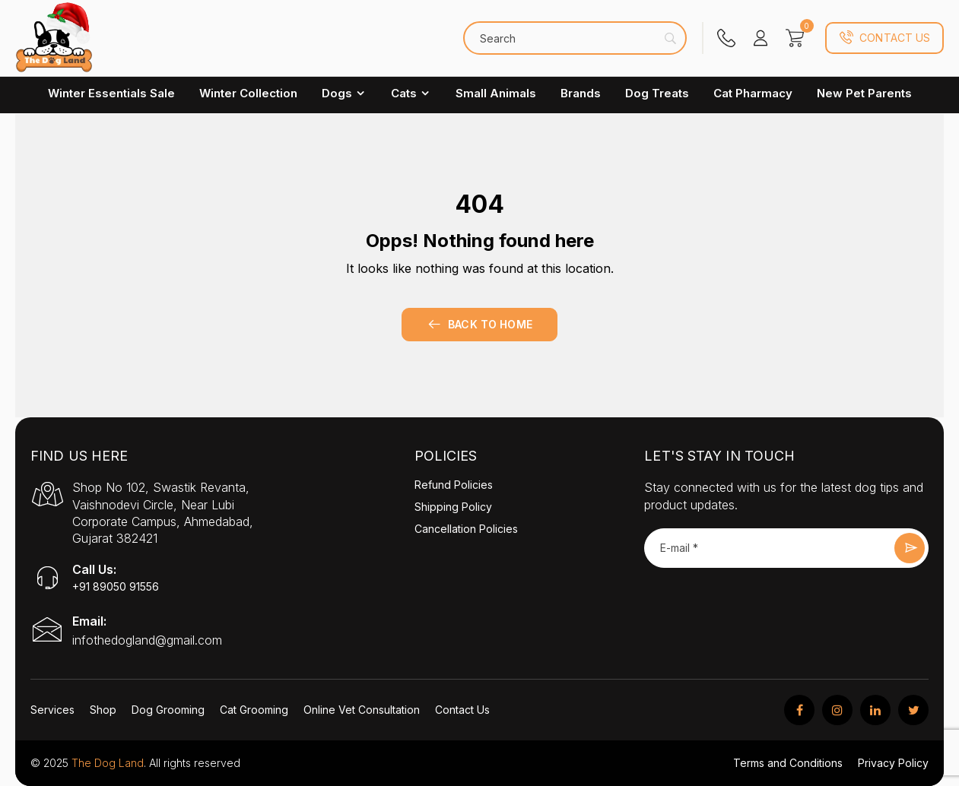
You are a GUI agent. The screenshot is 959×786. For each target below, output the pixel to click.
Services (52, 709)
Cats (411, 93)
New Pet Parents (864, 93)
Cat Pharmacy (752, 93)
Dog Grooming (168, 709)
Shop (103, 709)
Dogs (344, 93)
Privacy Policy (893, 762)
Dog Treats (657, 93)
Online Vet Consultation (361, 709)
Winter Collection (248, 93)
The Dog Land (107, 762)
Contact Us (884, 38)
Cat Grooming (254, 709)
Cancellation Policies (466, 528)
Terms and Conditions (788, 762)
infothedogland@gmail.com (147, 640)
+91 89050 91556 (115, 586)
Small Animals (496, 93)
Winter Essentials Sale (111, 93)
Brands (580, 93)
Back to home (479, 324)
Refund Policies (453, 484)
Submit (909, 548)
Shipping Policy (453, 506)
